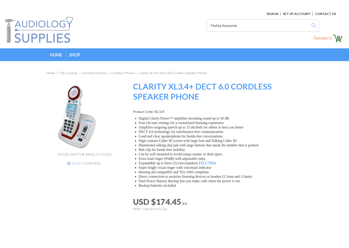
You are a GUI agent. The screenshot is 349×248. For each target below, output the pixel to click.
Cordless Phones (123, 73)
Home (56, 54)
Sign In (272, 14)
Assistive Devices (94, 73)
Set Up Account (297, 14)
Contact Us (325, 14)
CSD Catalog (68, 73)
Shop (74, 54)
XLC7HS (207, 163)
